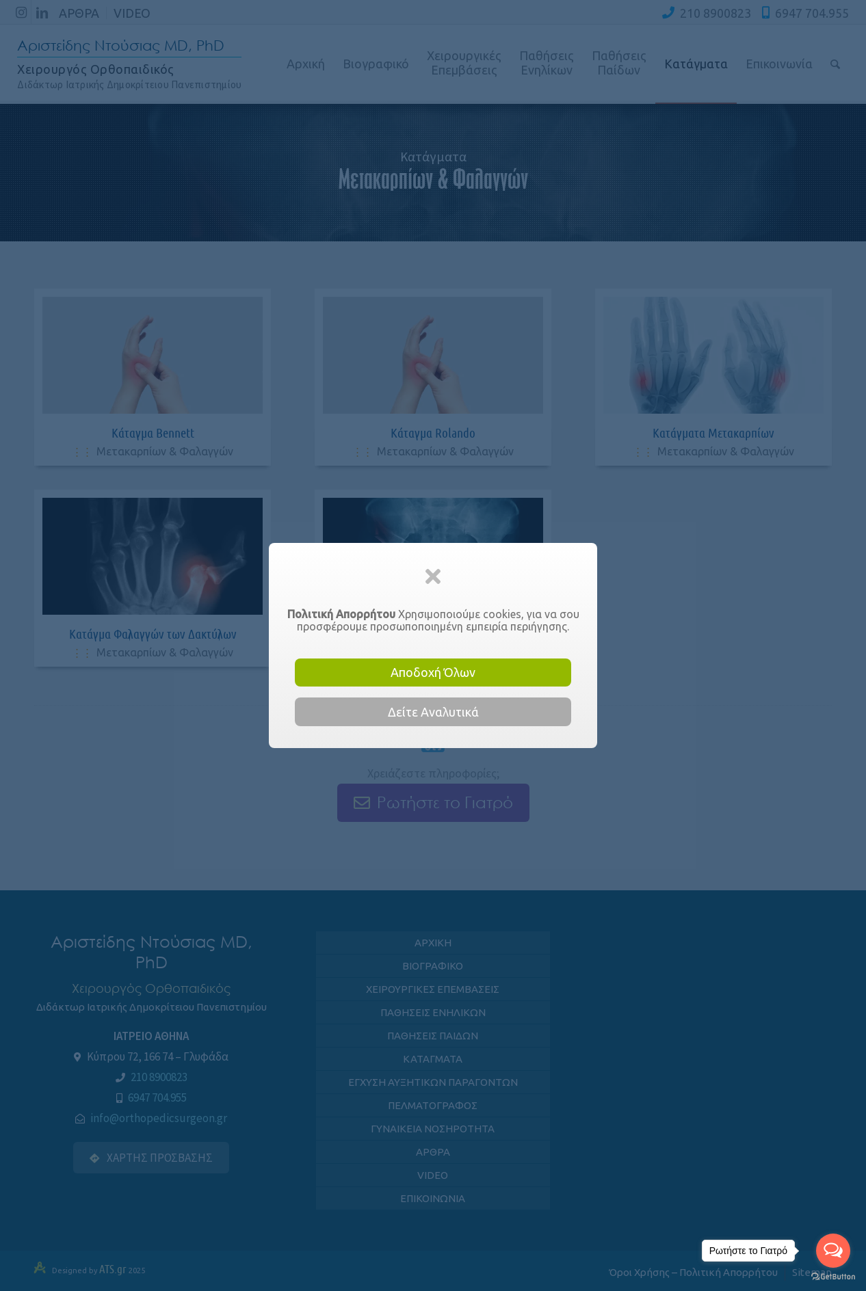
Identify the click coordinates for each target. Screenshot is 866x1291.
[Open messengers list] (833, 1251)
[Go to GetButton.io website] (833, 1277)
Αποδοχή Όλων (433, 672)
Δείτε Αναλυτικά (433, 712)
